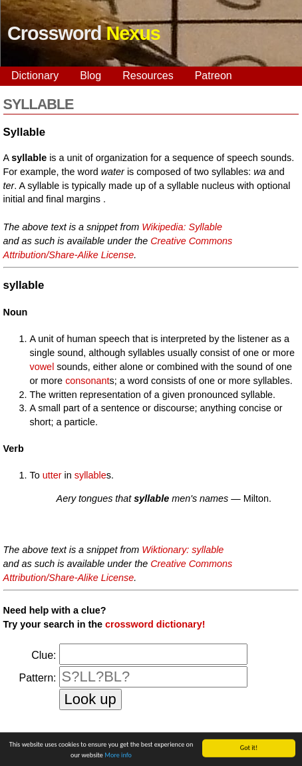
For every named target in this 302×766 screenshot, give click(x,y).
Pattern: (38, 677)
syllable (90, 475)
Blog (90, 75)
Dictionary (35, 75)
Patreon (213, 75)
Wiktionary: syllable (183, 549)
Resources (147, 75)
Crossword (83, 33)
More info (118, 756)
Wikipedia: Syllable (182, 227)
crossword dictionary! (155, 624)
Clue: (43, 655)
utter (52, 475)
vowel (42, 366)
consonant (87, 380)
